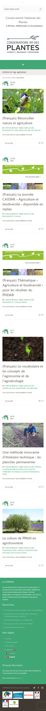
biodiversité (7, 130)
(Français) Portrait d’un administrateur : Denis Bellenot (23, 610)
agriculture (28, 128)
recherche (36, 130)
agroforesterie (9, 550)
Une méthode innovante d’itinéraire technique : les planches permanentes (21, 457)
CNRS (16, 130)
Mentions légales (12, 642)
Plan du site (10, 646)
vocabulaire (31, 388)
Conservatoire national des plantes (18, 469)
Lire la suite (9, 143)
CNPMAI (38, 467)
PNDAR (24, 302)
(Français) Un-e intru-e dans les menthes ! (18, 624)
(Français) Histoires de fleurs (14, 627)
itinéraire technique (11, 472)
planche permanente (30, 472)
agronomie (21, 388)
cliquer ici (19, 678)
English (11, 657)
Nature (27, 130)
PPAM (4, 474)
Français (11, 653)
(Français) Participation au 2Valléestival (18, 620)
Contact (8, 638)
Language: (10, 650)
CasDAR (17, 216)
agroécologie (8, 388)
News (16, 128)
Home (13, 77)
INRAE (21, 130)
